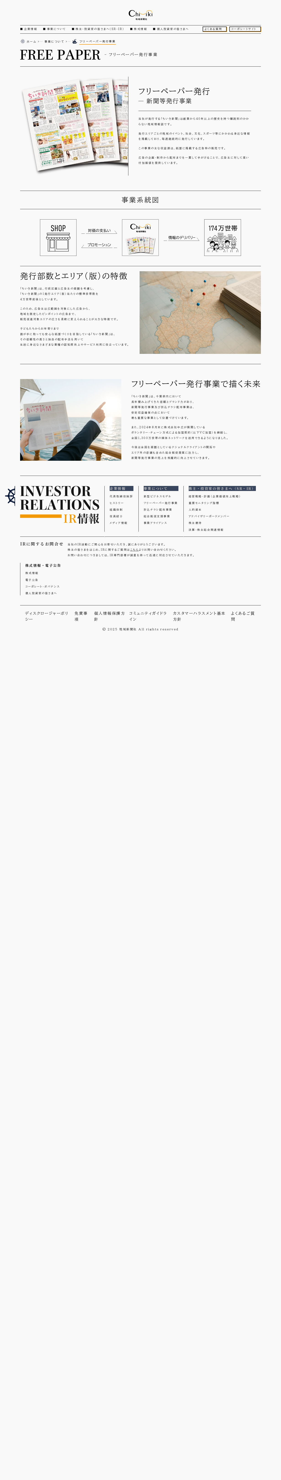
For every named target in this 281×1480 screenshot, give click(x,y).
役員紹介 (116, 516)
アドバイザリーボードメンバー (209, 516)
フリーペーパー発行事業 (161, 503)
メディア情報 (118, 523)
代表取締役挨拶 (121, 496)
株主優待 (195, 523)
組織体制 (116, 509)
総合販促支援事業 (157, 516)
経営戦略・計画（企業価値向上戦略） (215, 496)
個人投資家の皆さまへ (173, 29)
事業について (56, 29)
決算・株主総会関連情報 (206, 530)
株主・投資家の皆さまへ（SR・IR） (100, 29)
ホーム (32, 41)
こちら (134, 549)
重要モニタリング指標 (204, 503)
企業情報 (30, 29)
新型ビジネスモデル (158, 496)
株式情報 (140, 29)
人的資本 (195, 509)
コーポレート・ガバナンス (42, 586)
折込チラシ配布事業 (158, 509)
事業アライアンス (155, 523)
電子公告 (32, 580)
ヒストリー (117, 503)
